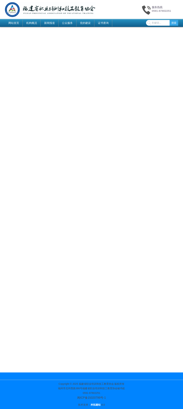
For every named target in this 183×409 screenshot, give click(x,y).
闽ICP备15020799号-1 (91, 397)
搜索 (173, 22)
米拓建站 (96, 404)
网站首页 (13, 22)
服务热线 (157, 7)
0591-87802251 (161, 10)
